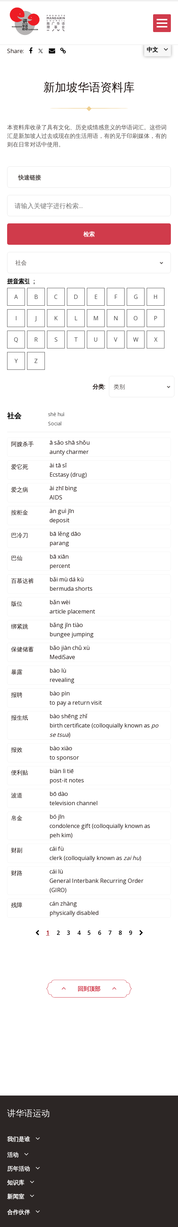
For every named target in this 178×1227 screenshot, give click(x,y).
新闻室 (15, 1196)
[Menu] (162, 23)
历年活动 (18, 1168)
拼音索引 (18, 281)
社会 (14, 415)
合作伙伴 (18, 1212)
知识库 (15, 1182)
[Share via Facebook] (30, 51)
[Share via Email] (52, 51)
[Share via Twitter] (40, 51)
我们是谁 (18, 1139)
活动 (13, 1155)
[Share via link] (63, 51)
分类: (99, 386)
